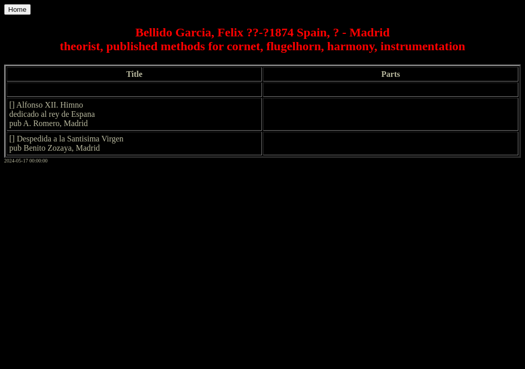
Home (17, 9)
